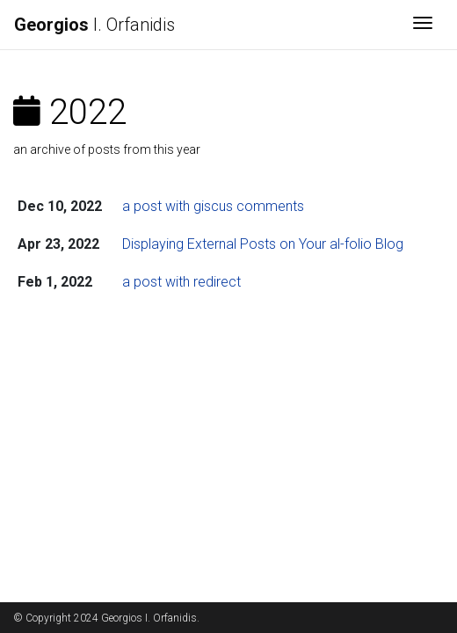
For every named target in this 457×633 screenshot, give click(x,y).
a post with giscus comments (213, 206)
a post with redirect (181, 281)
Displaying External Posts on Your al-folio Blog (262, 244)
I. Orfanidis (94, 24)
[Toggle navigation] (423, 24)
